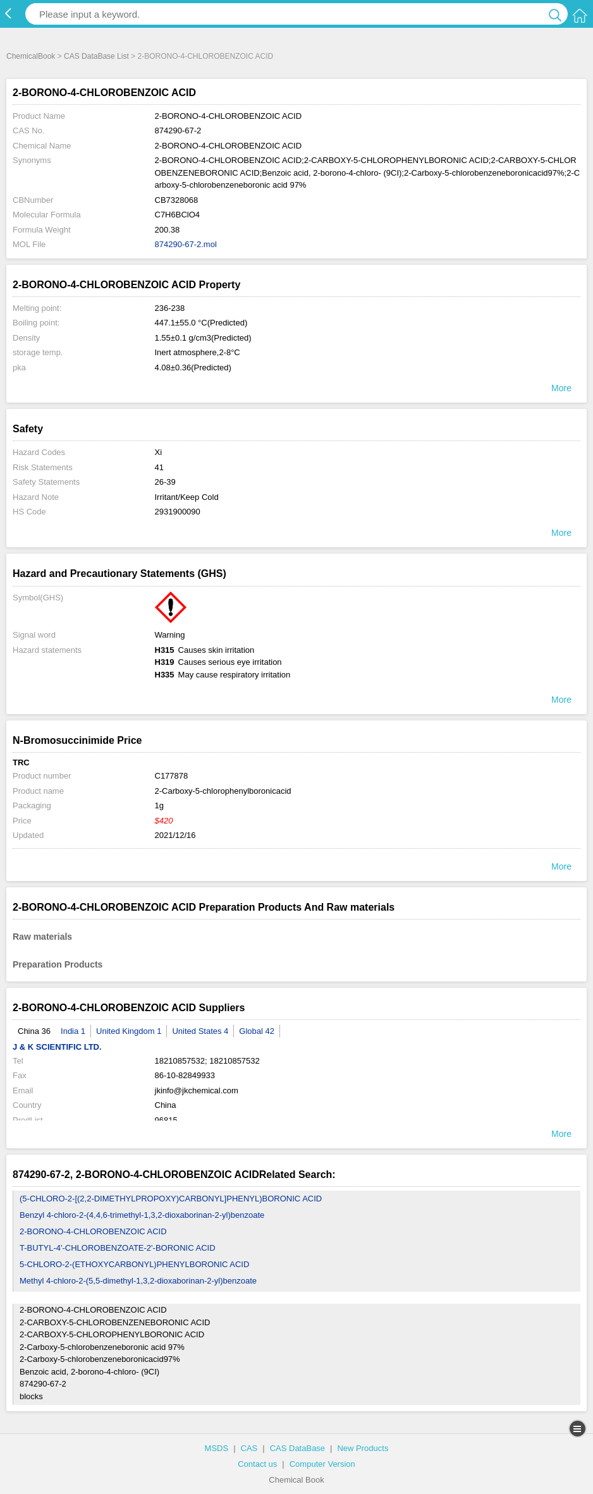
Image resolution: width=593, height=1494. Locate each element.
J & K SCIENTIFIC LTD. (57, 1047)
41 (159, 467)
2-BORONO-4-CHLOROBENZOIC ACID (93, 1231)
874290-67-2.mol (186, 244)
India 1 (73, 1031)
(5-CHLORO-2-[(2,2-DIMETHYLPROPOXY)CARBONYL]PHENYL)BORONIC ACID (171, 1198)
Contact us (257, 1464)
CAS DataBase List (96, 56)
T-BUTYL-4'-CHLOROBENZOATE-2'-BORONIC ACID (118, 1248)
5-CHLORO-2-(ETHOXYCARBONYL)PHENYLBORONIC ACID (134, 1264)
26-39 (165, 482)
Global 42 (256, 1031)
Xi (158, 452)
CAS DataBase (297, 1448)
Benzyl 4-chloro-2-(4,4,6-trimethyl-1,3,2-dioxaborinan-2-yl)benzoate (142, 1215)
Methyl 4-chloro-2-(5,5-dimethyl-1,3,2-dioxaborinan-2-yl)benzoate (138, 1280)
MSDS (217, 1448)
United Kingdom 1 (128, 1031)
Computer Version (322, 1464)
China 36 (34, 1031)
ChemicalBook (30, 56)
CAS (249, 1448)
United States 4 (200, 1031)
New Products (362, 1448)
